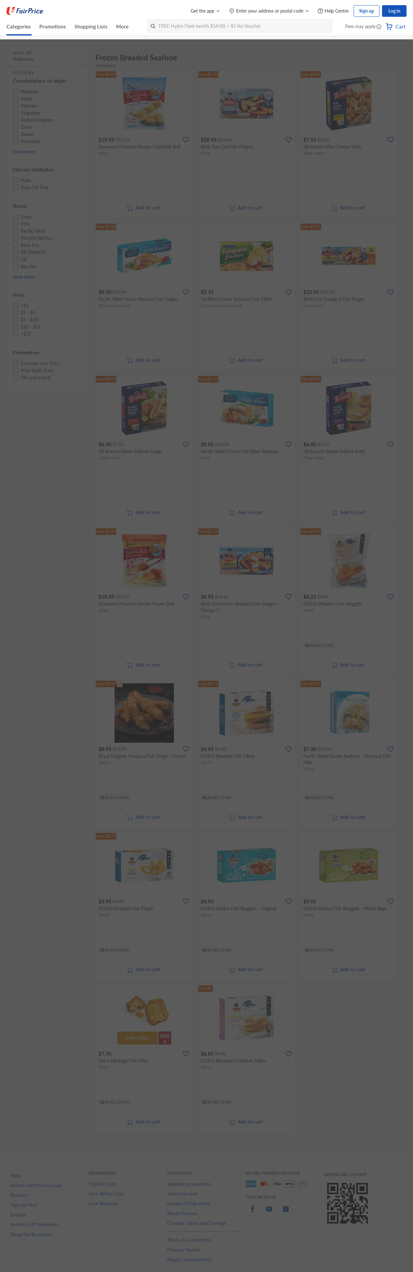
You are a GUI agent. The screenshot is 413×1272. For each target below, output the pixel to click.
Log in (394, 11)
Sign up (366, 11)
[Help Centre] (332, 11)
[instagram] (285, 1213)
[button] (378, 27)
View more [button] (24, 151)
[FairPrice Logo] (24, 11)
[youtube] (269, 1213)
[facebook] (252, 1213)
